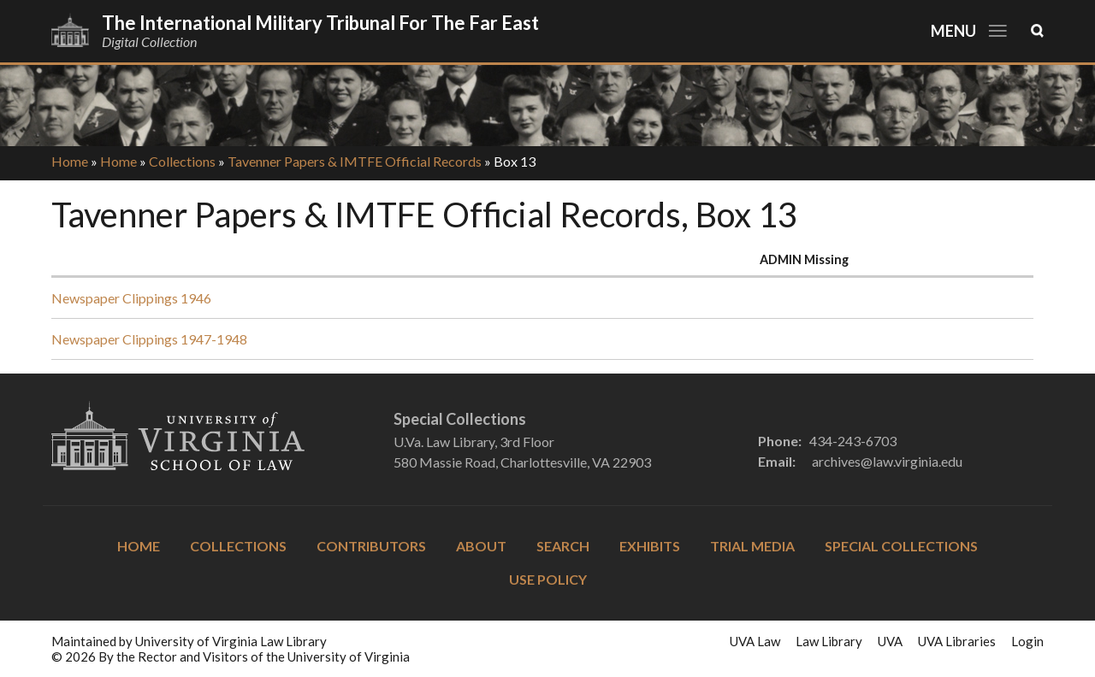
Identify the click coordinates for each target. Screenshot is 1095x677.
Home (69, 161)
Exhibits (649, 546)
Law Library (829, 641)
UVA (890, 641)
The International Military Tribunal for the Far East (320, 22)
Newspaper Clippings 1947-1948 (149, 339)
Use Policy (548, 579)
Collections (182, 161)
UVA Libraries (957, 641)
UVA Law (755, 641)
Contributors (371, 546)
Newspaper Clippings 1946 (131, 298)
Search (562, 546)
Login (1027, 641)
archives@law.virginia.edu (887, 461)
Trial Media (752, 546)
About (481, 546)
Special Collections (901, 546)
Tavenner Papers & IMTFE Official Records (355, 161)
